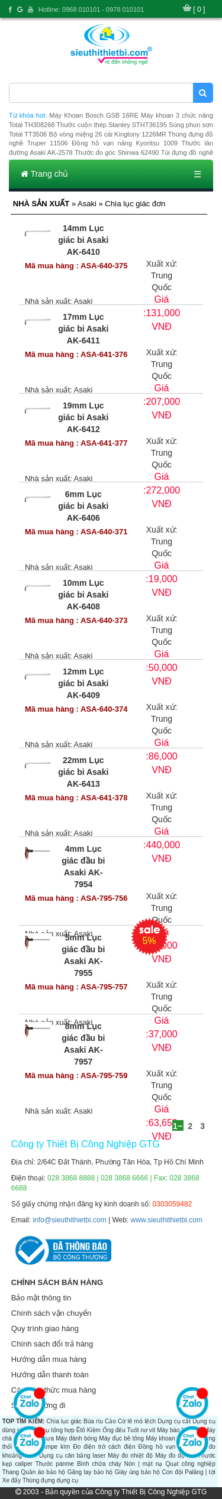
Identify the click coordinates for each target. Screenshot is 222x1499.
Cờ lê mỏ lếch (137, 1421)
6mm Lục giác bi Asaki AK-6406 (83, 506)
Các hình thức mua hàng (53, 1390)
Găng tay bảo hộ (90, 1472)
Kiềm (94, 1430)
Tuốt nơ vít (141, 1430)
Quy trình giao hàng (45, 1328)
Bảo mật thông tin (41, 1297)
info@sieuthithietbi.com (69, 1220)
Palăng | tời (200, 1472)
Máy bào (168, 1430)
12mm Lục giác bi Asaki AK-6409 (83, 683)
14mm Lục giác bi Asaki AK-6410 (83, 240)
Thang (10, 1472)
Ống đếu (114, 1430)
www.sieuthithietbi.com (166, 1220)
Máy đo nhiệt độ (130, 1455)
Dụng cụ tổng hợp (51, 1430)
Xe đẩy (11, 1480)
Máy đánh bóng (76, 1438)
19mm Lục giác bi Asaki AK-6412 (83, 417)
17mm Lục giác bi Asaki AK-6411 (83, 328)
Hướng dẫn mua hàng (48, 1359)
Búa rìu (93, 1421)
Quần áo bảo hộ (43, 1472)
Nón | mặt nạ (143, 1464)
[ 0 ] (199, 9)
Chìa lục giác (64, 1421)
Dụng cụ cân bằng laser (72, 1455)
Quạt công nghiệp (190, 1464)
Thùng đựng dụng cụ (50, 1480)
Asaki (83, 301)
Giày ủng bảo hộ (137, 1472)
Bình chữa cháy (99, 1464)
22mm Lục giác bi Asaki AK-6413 (83, 772)
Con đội (172, 1472)
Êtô (80, 1430)
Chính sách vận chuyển (51, 1313)
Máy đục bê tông (121, 1438)
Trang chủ (44, 174)
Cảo (110, 1421)
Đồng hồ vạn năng (165, 1446)
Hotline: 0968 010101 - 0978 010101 (91, 9)
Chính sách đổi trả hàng (52, 1343)
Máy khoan (160, 1438)
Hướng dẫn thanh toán (50, 1374)
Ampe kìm (56, 1446)
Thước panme (55, 1464)
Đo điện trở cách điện (104, 1446)
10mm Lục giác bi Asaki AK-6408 (83, 594)
